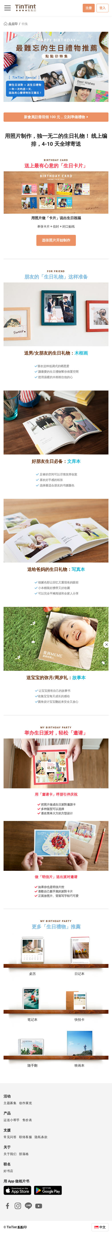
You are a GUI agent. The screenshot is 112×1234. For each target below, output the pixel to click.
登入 (102, 8)
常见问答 (10, 1137)
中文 (102, 1227)
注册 (89, 8)
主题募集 (10, 1103)
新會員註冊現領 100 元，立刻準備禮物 (56, 117)
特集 (25, 24)
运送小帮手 (12, 1120)
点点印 (11, 24)
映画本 (79, 1066)
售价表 (27, 1120)
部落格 (24, 1154)
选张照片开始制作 (56, 240)
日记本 (79, 974)
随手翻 (32, 1066)
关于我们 (10, 1154)
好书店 (8, 1171)
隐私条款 (41, 1137)
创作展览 (25, 1103)
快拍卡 (79, 1020)
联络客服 (25, 1137)
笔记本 (32, 1020)
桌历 (32, 974)
